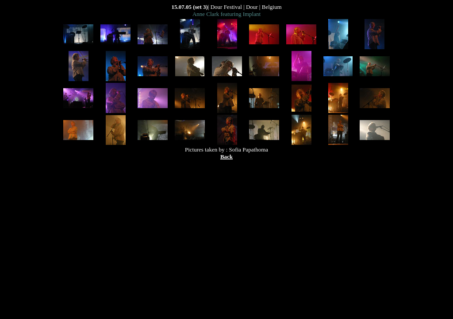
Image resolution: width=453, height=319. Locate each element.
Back (226, 156)
